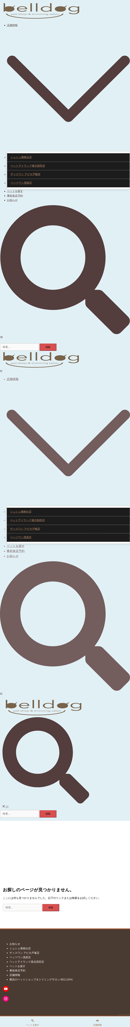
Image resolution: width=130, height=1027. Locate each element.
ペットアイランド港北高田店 (27, 165)
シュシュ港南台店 (21, 157)
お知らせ (12, 200)
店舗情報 (12, 25)
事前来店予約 (15, 195)
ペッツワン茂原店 (21, 183)
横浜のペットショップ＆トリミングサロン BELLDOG (41, 979)
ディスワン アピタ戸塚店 (25, 174)
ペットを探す (15, 191)
